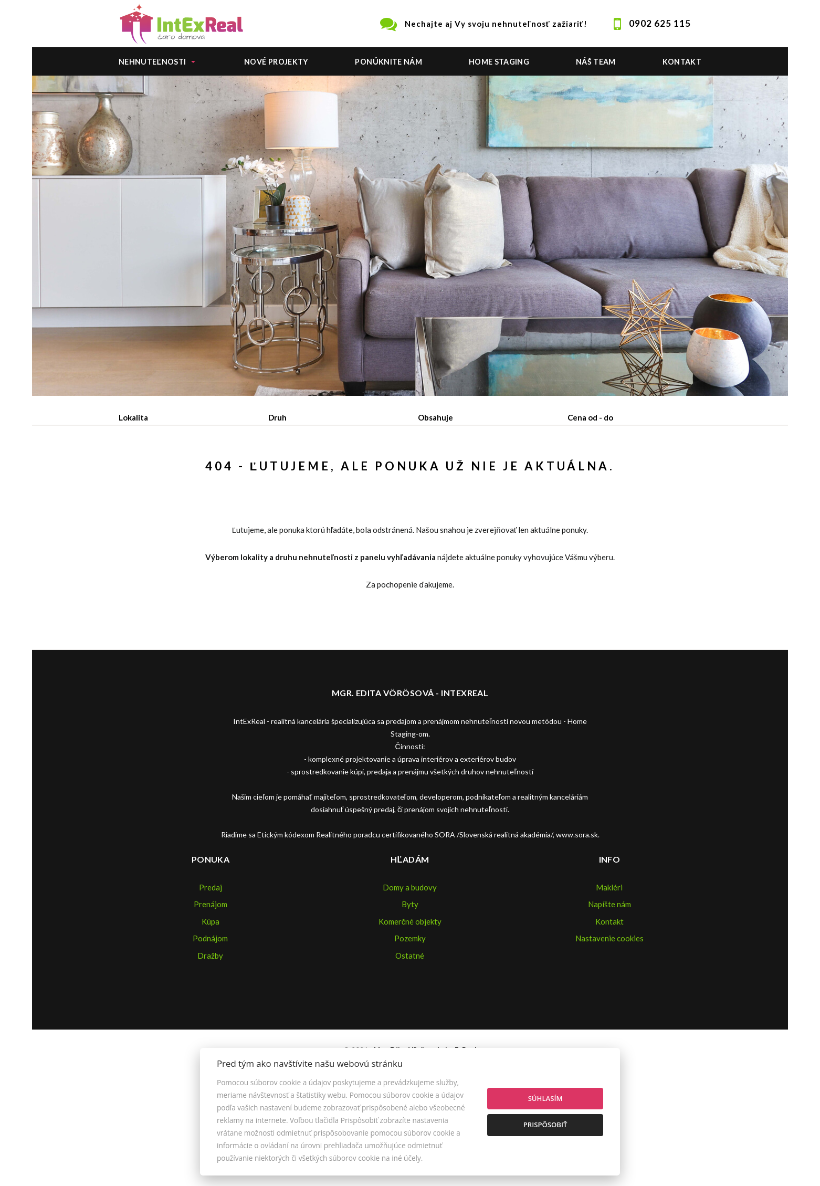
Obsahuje (435, 417)
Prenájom (216, 472)
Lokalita (133, 417)
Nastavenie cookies (609, 1018)
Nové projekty (276, 61)
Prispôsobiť (545, 1124)
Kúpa (277, 472)
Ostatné (409, 1035)
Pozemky (410, 1018)
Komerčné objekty (410, 1001)
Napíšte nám (609, 984)
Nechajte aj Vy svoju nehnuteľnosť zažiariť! (496, 23)
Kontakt (682, 61)
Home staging (499, 61)
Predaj (152, 472)
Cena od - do (590, 417)
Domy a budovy (410, 967)
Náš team (596, 61)
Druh (277, 417)
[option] (410, 236)
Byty (410, 984)
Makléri (609, 967)
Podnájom (339, 472)
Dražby (210, 1035)
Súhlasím (545, 1098)
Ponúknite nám (388, 61)
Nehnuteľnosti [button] (152, 61)
